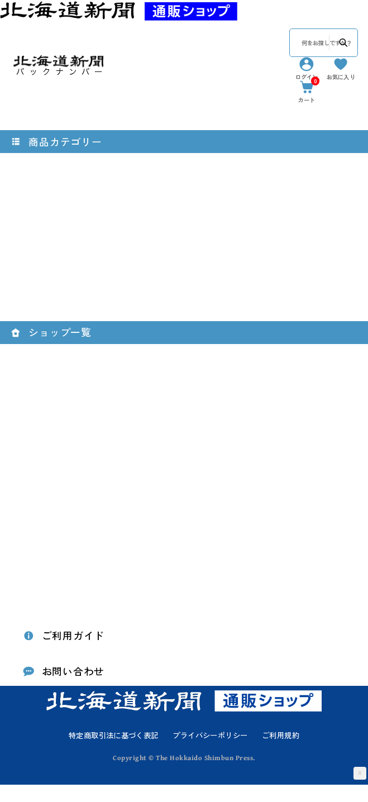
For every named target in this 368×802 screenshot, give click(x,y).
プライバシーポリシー (210, 752)
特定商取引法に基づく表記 (114, 752)
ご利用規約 (280, 752)
